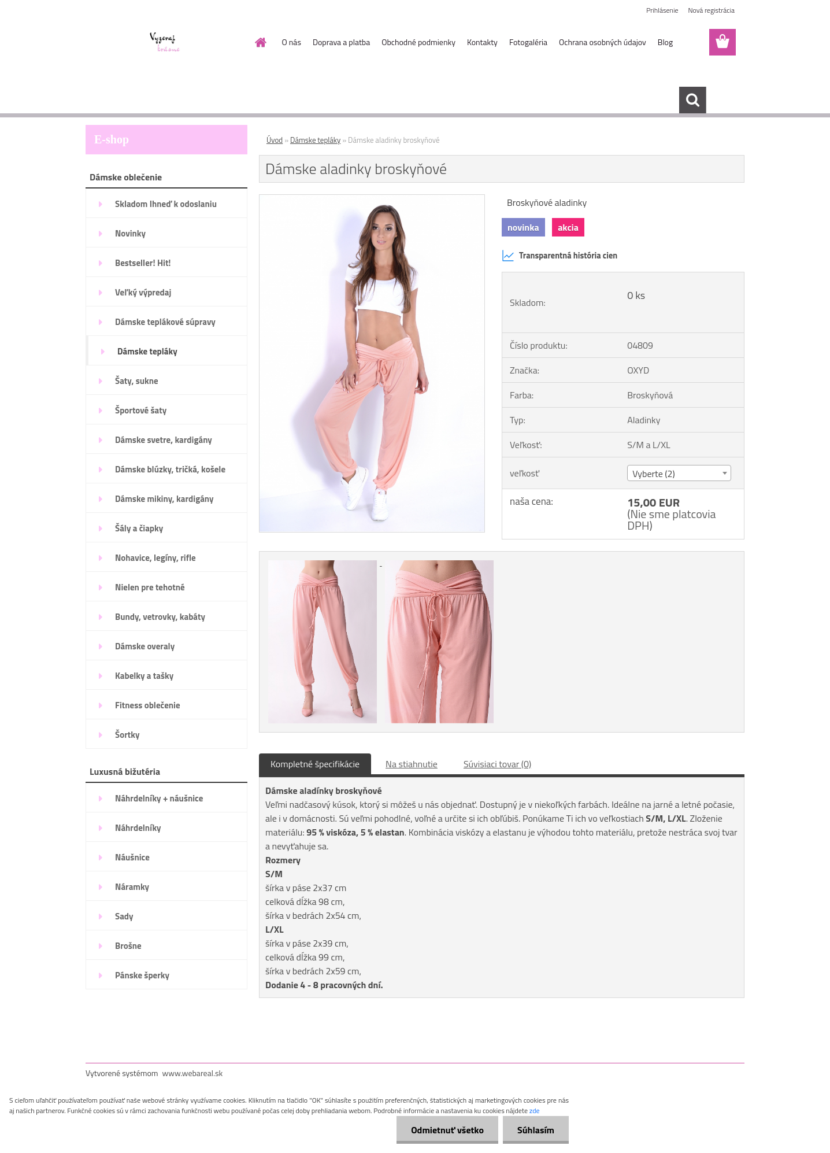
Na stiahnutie (412, 764)
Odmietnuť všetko (447, 1130)
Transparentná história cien (559, 255)
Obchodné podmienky (418, 42)
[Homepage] (260, 42)
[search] (692, 100)
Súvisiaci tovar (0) (497, 764)
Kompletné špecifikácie (315, 764)
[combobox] (679, 473)
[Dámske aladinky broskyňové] (372, 199)
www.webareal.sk (192, 1073)
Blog (665, 42)
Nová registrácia (711, 10)
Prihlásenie (662, 10)
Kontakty (482, 42)
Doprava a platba (341, 42)
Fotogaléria (528, 42)
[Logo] (165, 43)
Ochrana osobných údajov (602, 42)
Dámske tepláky (315, 140)
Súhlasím (535, 1130)
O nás (291, 42)
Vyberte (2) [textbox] (653, 474)
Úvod (274, 140)
